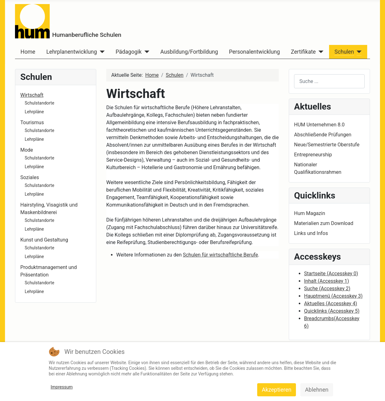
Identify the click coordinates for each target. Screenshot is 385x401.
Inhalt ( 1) (326, 281)
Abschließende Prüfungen (322, 135)
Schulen (344, 52)
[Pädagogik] (145, 52)
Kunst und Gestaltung (44, 240)
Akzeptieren (277, 389)
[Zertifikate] (319, 52)
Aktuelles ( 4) (330, 303)
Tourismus (32, 122)
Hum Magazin (309, 213)
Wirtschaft (31, 95)
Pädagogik (129, 52)
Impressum (61, 386)
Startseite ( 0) (331, 273)
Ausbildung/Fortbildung (189, 52)
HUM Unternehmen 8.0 (319, 125)
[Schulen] (358, 52)
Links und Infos (311, 233)
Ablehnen (316, 389)
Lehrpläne (34, 111)
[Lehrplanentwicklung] (101, 52)
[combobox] (329, 81)
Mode (26, 150)
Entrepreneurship (313, 155)
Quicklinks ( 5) (331, 311)
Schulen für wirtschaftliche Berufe (220, 255)
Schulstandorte (39, 102)
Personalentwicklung (254, 52)
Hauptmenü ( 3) (333, 296)
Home (28, 52)
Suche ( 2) (327, 288)
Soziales (29, 177)
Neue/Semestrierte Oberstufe (326, 145)
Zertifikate (303, 52)
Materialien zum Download (323, 223)
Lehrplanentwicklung (71, 52)
